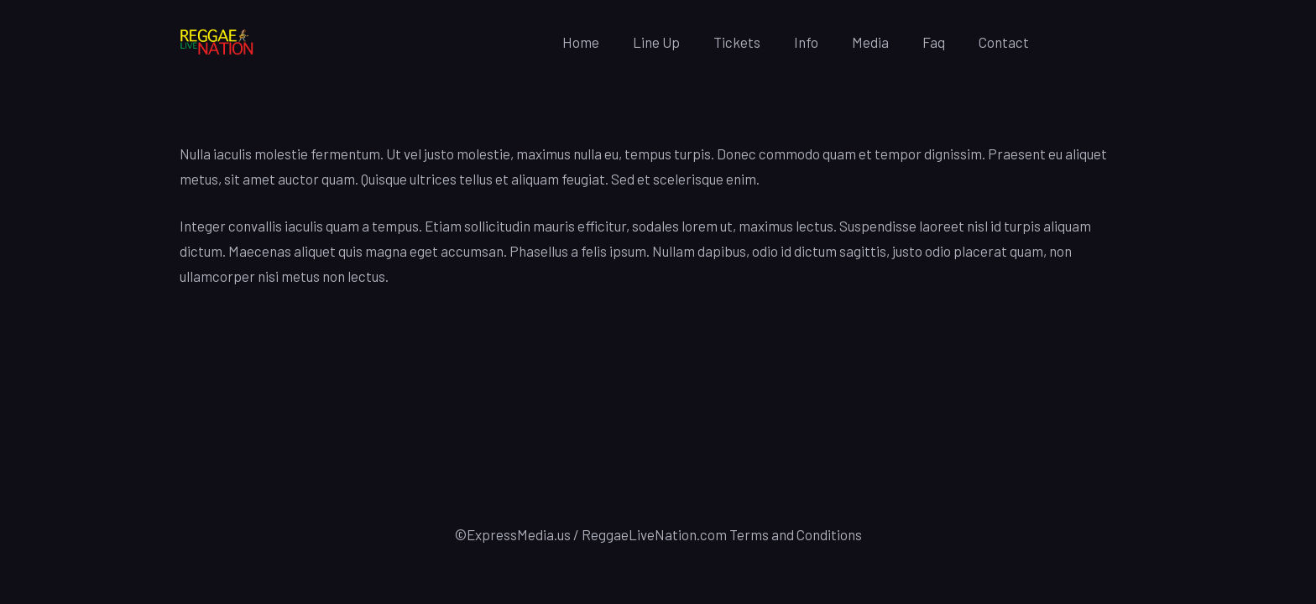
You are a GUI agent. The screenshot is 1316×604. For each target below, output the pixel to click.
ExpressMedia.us (519, 534)
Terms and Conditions (795, 534)
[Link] (217, 42)
